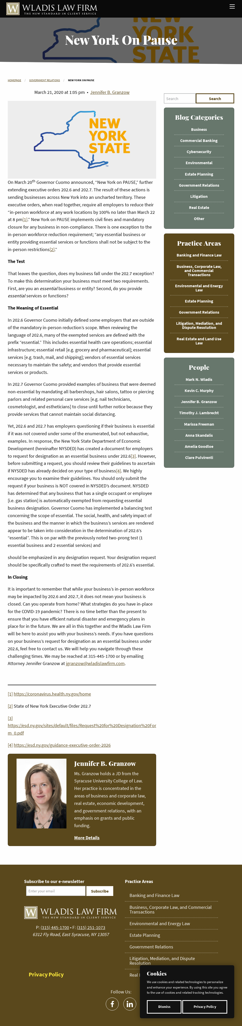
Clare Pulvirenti (199, 457)
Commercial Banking (199, 140)
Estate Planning (199, 174)
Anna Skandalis (199, 435)
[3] (133, 456)
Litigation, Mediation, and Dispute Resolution (199, 325)
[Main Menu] (232, 6)
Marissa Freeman (199, 424)
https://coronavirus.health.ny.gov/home (52, 694)
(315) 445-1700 (55, 927)
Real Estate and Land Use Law (199, 340)
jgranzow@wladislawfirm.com (95, 663)
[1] (24, 219)
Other (199, 218)
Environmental (199, 162)
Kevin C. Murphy (199, 390)
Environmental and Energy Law (199, 287)
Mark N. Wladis (199, 379)
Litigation (199, 196)
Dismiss (164, 1007)
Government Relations (44, 80)
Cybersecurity (199, 151)
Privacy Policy (205, 1007)
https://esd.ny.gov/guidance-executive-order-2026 (62, 745)
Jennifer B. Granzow (110, 92)
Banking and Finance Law (199, 255)
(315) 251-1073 (91, 927)
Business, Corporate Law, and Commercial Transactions (199, 270)
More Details (87, 838)
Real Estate (199, 207)
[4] (118, 471)
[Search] (180, 98)
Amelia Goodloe (199, 446)
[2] (52, 249)
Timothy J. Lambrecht (199, 412)
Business (199, 129)
